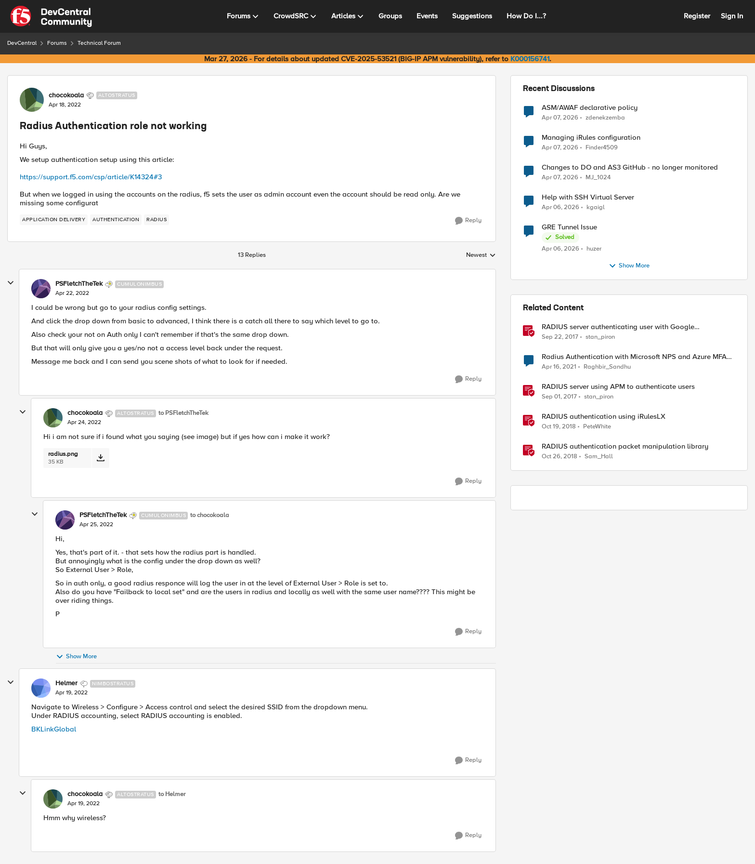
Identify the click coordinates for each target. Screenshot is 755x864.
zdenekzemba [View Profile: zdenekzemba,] (605, 117)
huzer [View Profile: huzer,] (593, 249)
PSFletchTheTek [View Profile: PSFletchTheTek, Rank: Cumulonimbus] (79, 284)
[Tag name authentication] (116, 219)
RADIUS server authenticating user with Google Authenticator (618, 327)
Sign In (732, 16)
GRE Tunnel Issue (569, 227)
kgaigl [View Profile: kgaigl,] (595, 207)
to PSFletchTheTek (183, 413)
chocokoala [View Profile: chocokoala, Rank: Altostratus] (66, 95)
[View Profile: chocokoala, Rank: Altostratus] (32, 100)
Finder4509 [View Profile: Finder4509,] (602, 147)
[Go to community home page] (51, 16)
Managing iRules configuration (591, 137)
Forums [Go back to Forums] (57, 43)
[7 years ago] (559, 427)
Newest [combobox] (481, 255)
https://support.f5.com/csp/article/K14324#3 (91, 177)
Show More (76, 656)
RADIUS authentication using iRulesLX (603, 416)
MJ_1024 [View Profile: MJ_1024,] (598, 177)
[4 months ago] (560, 117)
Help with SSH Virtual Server (588, 197)
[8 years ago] (560, 337)
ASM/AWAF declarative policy (590, 108)
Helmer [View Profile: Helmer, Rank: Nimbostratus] (66, 683)
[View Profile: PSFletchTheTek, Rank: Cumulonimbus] (41, 288)
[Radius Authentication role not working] (72, 293)
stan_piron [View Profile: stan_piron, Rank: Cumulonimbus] (600, 337)
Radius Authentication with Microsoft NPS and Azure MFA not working (634, 357)
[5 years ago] (559, 367)
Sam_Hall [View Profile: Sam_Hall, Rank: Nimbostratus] (599, 456)
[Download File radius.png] (100, 458)
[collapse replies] (10, 283)
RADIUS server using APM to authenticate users (618, 387)
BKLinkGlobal (53, 729)
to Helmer (171, 794)
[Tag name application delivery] (54, 219)
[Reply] (468, 220)
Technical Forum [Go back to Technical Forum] (99, 43)
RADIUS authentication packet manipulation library (625, 446)
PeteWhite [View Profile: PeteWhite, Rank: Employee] (597, 426)
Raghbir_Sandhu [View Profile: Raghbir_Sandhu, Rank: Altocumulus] (607, 367)
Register (697, 16)
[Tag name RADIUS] (156, 219)
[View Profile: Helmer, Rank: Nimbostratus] (41, 688)
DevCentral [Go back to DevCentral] (22, 43)
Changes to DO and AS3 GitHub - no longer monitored (630, 167)
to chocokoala (209, 515)
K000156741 (529, 58)
